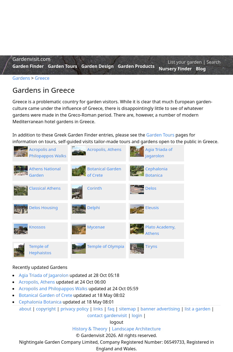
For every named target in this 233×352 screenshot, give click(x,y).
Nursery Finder (175, 69)
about (25, 309)
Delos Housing (43, 207)
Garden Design (97, 66)
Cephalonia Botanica (41, 302)
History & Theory (89, 329)
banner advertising (160, 309)
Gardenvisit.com (31, 59)
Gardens (21, 78)
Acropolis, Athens (104, 149)
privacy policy (75, 309)
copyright (46, 309)
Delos (150, 188)
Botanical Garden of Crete (46, 295)
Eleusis (152, 207)
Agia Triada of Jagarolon (44, 275)
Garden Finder (28, 66)
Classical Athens (45, 188)
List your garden (185, 62)
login (137, 315)
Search (213, 62)
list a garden (197, 309)
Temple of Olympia (105, 246)
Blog (201, 69)
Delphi (93, 207)
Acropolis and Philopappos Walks (54, 289)
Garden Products (136, 66)
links (98, 309)
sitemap (127, 309)
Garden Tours (62, 66)
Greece (42, 78)
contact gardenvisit (107, 315)
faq (111, 309)
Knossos (37, 227)
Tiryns (151, 246)
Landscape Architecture (136, 329)
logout (116, 322)
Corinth (94, 188)
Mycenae (96, 227)
